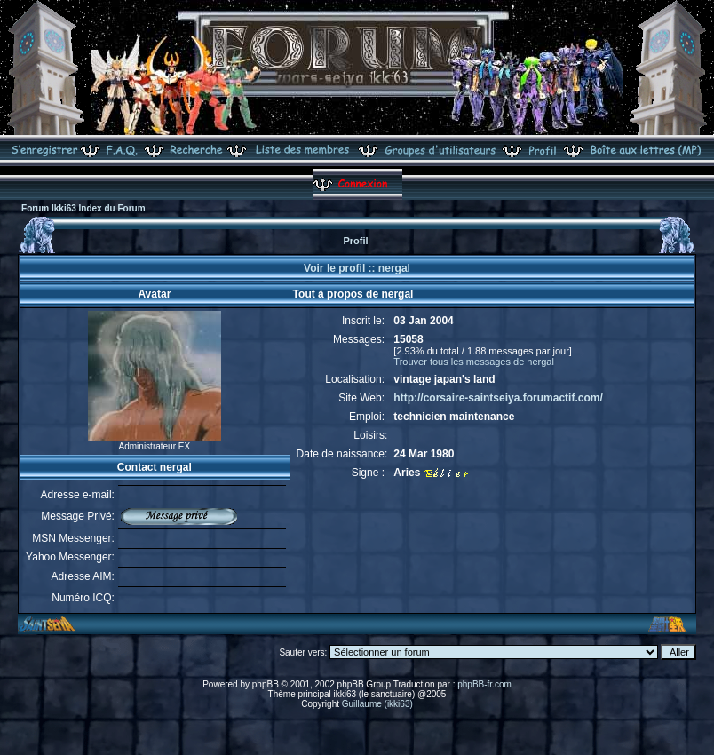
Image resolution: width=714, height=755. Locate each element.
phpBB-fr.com (484, 684)
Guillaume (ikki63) (377, 704)
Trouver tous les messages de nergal (473, 361)
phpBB (265, 684)
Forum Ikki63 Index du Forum (83, 208)
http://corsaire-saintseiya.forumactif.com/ (497, 398)
